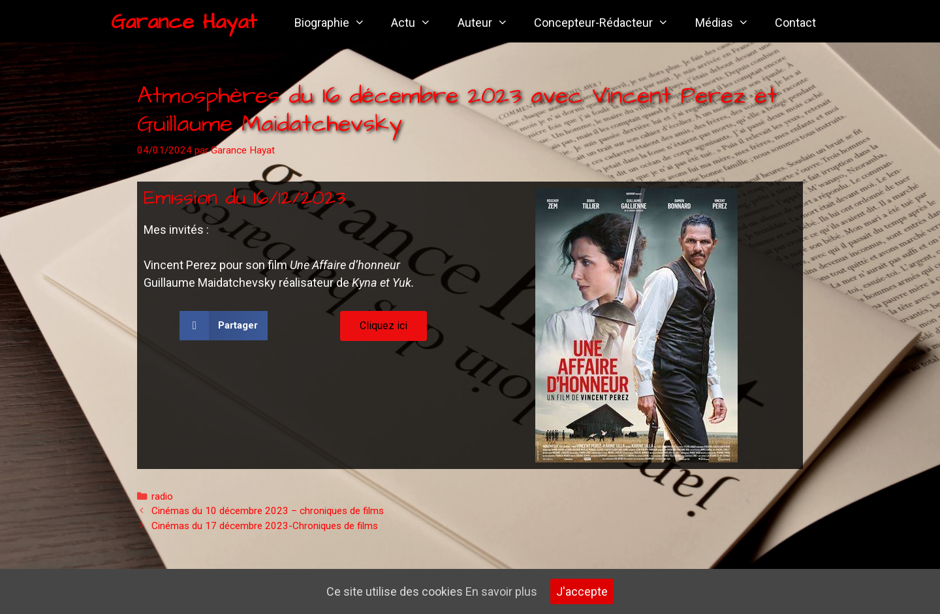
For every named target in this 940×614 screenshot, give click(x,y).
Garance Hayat (184, 22)
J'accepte (582, 591)
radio (162, 496)
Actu (417, 22)
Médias (728, 22)
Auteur (489, 22)
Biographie (336, 22)
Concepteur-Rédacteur (608, 22)
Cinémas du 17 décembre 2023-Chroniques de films (264, 526)
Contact (795, 22)
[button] (224, 325)
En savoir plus (501, 591)
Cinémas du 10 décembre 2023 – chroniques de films (267, 511)
